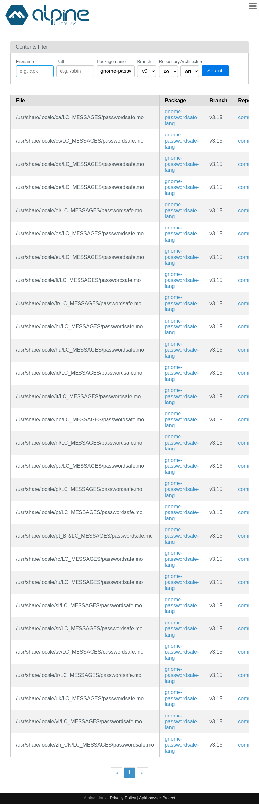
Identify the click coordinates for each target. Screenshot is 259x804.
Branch (144, 61)
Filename (25, 61)
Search (215, 70)
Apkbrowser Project (157, 798)
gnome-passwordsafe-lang (182, 117)
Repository (168, 61)
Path (60, 61)
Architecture (189, 61)
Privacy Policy (123, 798)
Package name (111, 61)
